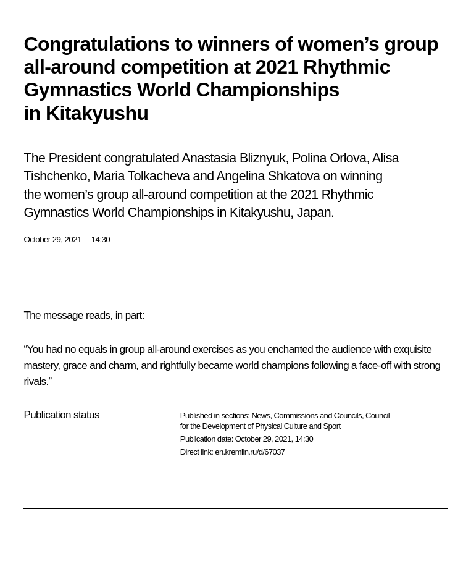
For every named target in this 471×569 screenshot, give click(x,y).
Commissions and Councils (318, 415)
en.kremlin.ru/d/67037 (250, 452)
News (260, 415)
